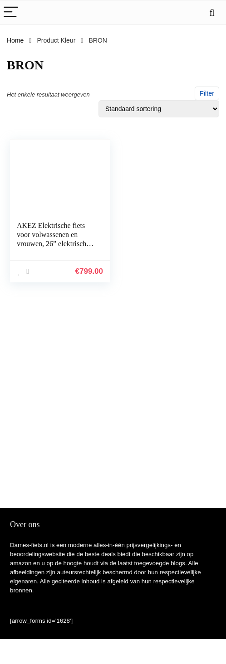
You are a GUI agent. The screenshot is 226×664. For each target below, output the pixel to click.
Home (15, 40)
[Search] (212, 12)
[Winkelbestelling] (158, 108)
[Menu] (11, 12)
